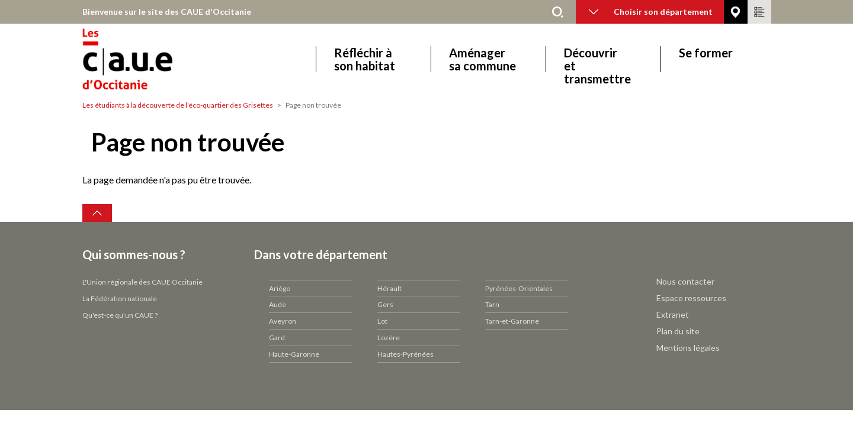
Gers (385, 304)
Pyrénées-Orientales (519, 288)
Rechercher (558, 12)
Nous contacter (685, 281)
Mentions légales (688, 348)
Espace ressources (691, 298)
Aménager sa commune (482, 59)
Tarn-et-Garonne (512, 321)
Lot (382, 321)
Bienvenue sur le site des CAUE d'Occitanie (166, 12)
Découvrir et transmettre (597, 59)
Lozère (388, 337)
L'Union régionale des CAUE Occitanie (142, 281)
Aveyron (282, 321)
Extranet (672, 314)
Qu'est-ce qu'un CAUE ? (120, 315)
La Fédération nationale (119, 298)
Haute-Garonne (294, 354)
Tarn (492, 304)
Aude (277, 304)
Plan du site (678, 331)
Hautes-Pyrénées (405, 354)
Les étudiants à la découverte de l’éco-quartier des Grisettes (177, 105)
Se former (706, 53)
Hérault (389, 288)
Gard (277, 337)
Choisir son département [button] (651, 12)
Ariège (279, 288)
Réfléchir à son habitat (364, 59)
